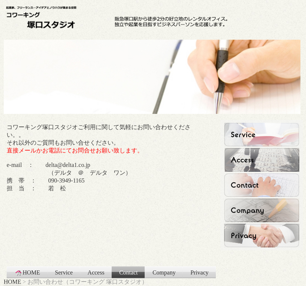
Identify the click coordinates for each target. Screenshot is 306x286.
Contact (128, 272)
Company (163, 272)
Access (96, 272)
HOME (27, 272)
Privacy (199, 272)
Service (64, 272)
